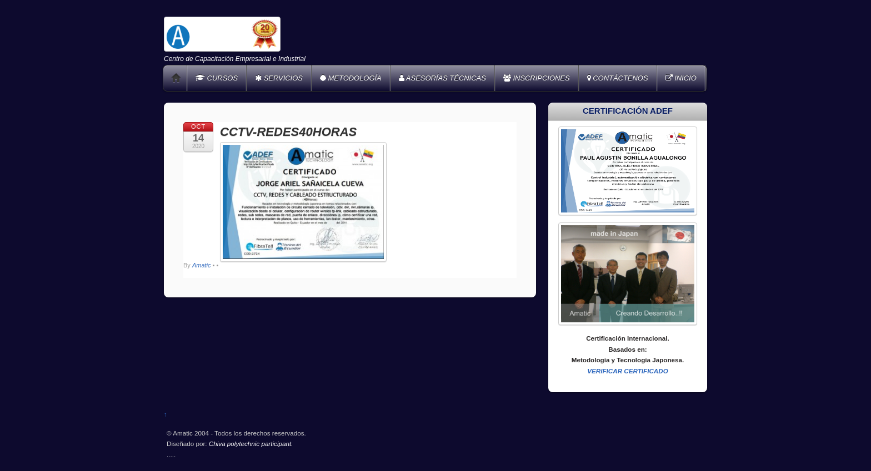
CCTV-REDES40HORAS (288, 132)
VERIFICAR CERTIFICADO (627, 370)
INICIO (681, 78)
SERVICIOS (279, 78)
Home (176, 78)
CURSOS (217, 78)
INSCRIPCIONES (536, 78)
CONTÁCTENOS (617, 78)
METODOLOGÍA (351, 78)
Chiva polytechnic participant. (251, 443)
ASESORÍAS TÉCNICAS (442, 78)
